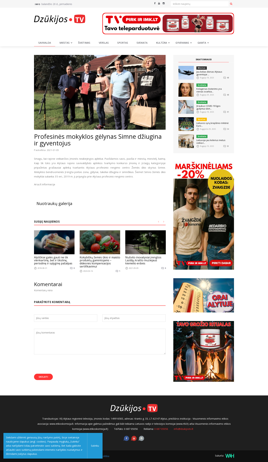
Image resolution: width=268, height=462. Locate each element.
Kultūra (161, 42)
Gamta (202, 42)
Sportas (122, 42)
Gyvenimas (182, 42)
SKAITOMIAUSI (204, 59)
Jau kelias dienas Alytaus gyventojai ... (209, 73)
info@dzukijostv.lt (183, 429)
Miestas (64, 42)
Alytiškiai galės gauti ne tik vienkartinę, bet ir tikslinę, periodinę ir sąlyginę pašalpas (53, 260)
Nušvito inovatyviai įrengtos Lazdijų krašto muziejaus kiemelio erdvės (143, 260)
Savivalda (44, 42)
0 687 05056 (161, 429)
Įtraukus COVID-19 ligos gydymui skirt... (208, 107)
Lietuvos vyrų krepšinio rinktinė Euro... (212, 124)
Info (37, 4)
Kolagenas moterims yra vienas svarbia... (209, 90)
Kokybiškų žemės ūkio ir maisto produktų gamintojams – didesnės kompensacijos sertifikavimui (100, 261)
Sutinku (94, 445)
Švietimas (84, 42)
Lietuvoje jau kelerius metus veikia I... (210, 141)
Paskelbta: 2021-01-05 (46, 150)
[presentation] (60, 364)
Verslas (104, 42)
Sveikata (142, 42)
